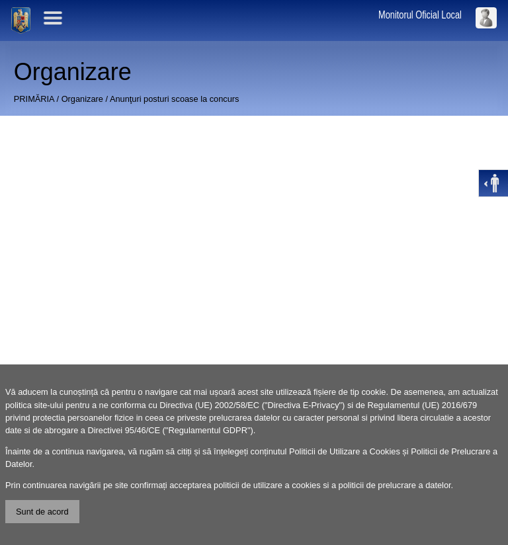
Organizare (82, 99)
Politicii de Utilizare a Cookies (344, 451)
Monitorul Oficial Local (420, 15)
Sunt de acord (42, 512)
